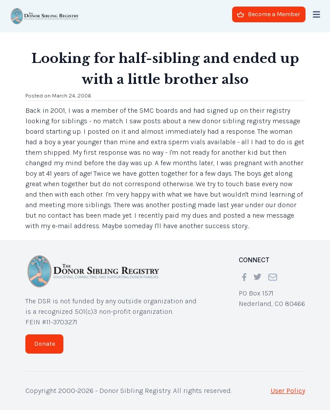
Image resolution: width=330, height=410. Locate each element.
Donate (44, 343)
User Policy (288, 390)
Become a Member (268, 14)
